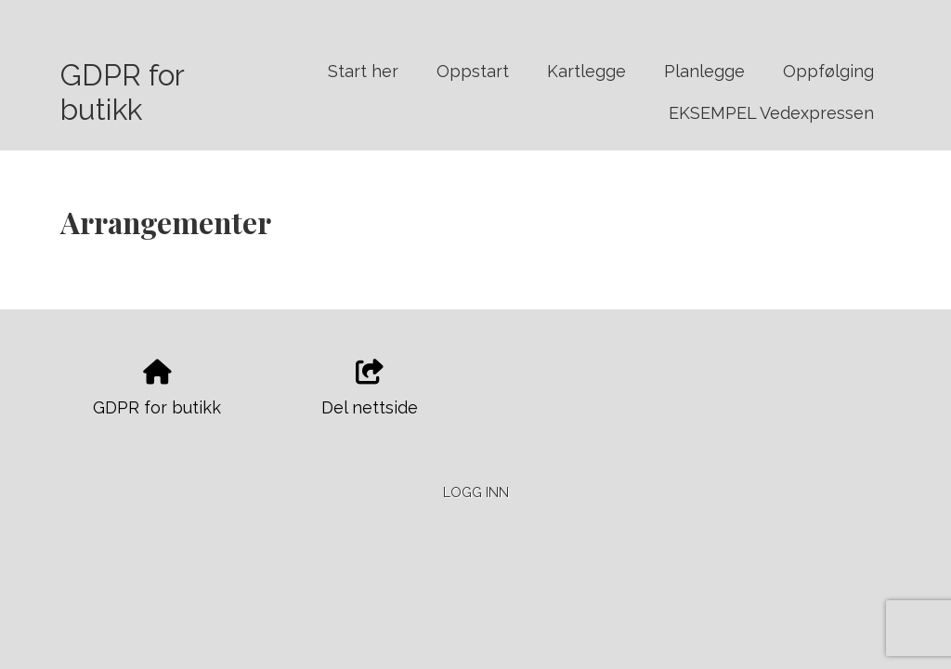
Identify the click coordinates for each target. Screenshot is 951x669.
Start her (363, 71)
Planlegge (704, 71)
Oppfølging (828, 71)
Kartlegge (586, 71)
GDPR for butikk (122, 92)
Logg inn (476, 492)
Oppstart (472, 71)
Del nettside (369, 388)
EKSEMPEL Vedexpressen (771, 113)
